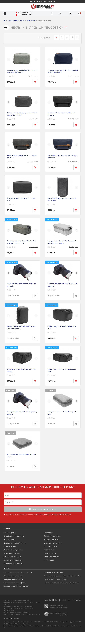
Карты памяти (49, 550)
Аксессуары (49, 560)
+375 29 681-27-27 (23, 12)
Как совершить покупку (13, 576)
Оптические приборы (12, 557)
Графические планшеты (13, 564)
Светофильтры (50, 553)
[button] (8, 59)
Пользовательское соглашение (16, 586)
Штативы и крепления (52, 543)
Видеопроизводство (52, 536)
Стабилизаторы (10, 546)
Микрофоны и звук (51, 546)
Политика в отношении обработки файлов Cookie (62, 576)
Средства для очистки (12, 560)
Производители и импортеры (55, 579)
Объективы (48, 533)
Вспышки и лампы (51, 540)
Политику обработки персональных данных (53, 514)
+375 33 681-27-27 (23, 15)
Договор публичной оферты (15, 583)
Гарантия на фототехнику (54, 572)
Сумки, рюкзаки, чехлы (13, 550)
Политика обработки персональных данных (61, 583)
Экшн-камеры (9, 540)
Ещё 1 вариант (33, 247)
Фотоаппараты (9, 533)
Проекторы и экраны (12, 553)
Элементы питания (51, 557)
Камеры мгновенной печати (15, 543)
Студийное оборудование (14, 536)
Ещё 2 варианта (33, 76)
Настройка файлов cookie (11, 618)
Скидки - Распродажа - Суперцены (18, 572)
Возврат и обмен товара (13, 579)
